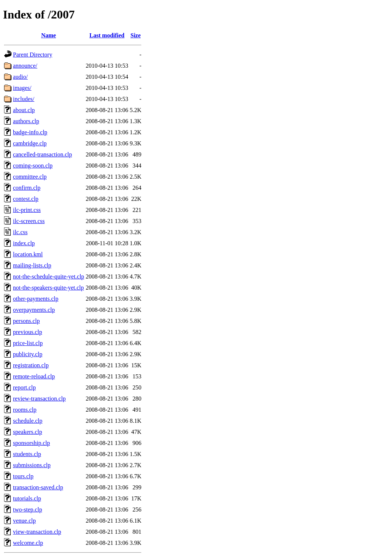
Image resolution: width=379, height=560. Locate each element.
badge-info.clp (30, 132)
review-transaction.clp (39, 398)
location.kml (28, 254)
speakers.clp (27, 432)
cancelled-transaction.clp (42, 154)
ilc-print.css (27, 210)
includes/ (23, 99)
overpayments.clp (34, 310)
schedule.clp (28, 421)
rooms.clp (25, 409)
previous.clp (27, 332)
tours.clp (23, 476)
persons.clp (26, 321)
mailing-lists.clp (32, 265)
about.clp (24, 110)
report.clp (24, 387)
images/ (22, 88)
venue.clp (24, 520)
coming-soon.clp (33, 165)
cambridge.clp (30, 143)
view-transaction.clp (37, 532)
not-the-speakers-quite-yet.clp (48, 287)
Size (135, 35)
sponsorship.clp (31, 443)
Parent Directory (32, 54)
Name (48, 35)
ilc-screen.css (29, 221)
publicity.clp (27, 354)
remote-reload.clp (34, 376)
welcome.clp (28, 543)
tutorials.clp (27, 498)
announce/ (25, 66)
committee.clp (30, 176)
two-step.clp (27, 509)
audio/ (20, 77)
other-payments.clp (35, 299)
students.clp (27, 454)
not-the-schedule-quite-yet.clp (48, 276)
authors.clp (26, 121)
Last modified (107, 35)
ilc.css (20, 232)
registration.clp (30, 365)
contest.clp (25, 199)
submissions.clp (32, 465)
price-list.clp (28, 343)
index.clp (24, 243)
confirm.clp (26, 188)
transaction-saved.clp (38, 487)
